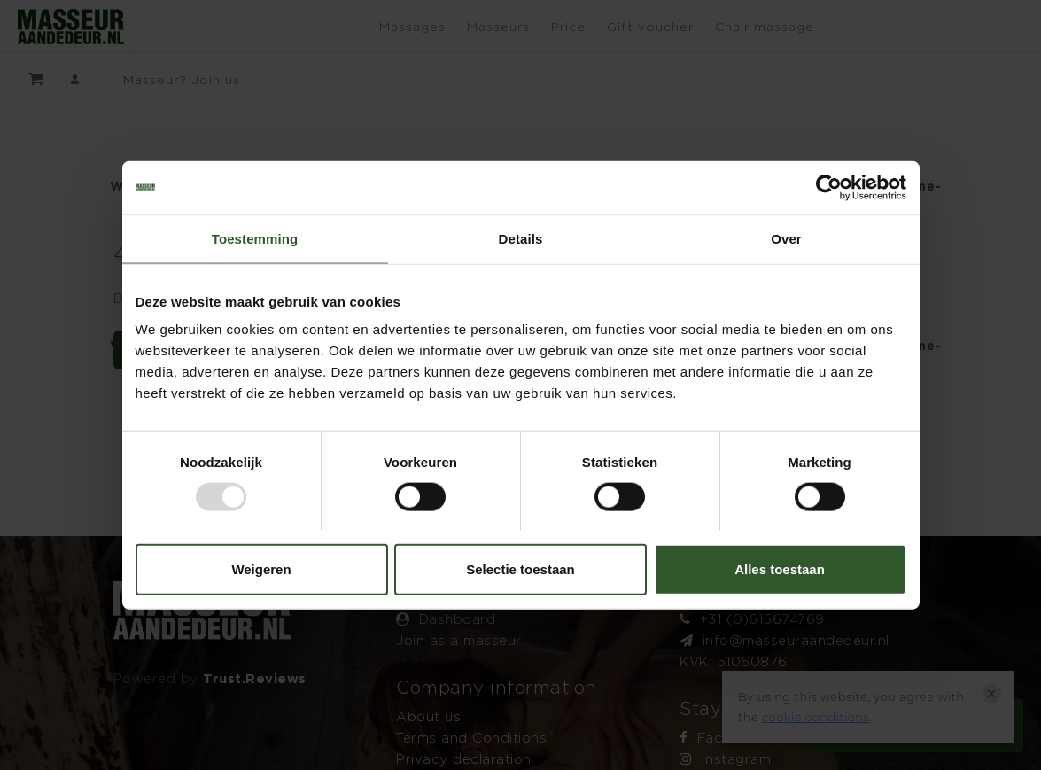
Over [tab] (786, 237)
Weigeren (261, 569)
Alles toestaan (779, 569)
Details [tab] (521, 237)
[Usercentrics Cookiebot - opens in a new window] (828, 187)
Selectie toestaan (520, 569)
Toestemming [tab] (255, 237)
